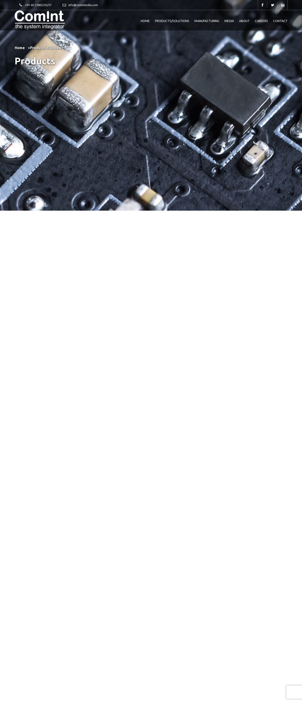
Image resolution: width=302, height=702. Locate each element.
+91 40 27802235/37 (35, 5)
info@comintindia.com (80, 5)
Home (20, 48)
